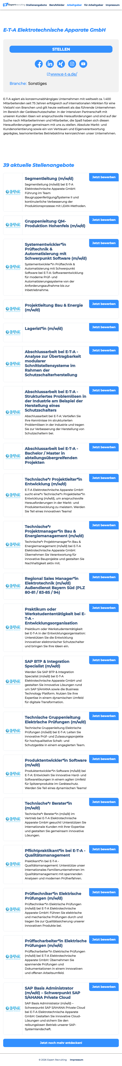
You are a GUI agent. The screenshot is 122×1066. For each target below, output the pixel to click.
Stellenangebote (36, 5)
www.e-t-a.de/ (62, 74)
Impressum (113, 5)
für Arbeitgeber (93, 5)
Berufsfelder (56, 5)
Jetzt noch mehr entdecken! (61, 1043)
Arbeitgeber (74, 5)
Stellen (61, 49)
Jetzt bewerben (103, 177)
